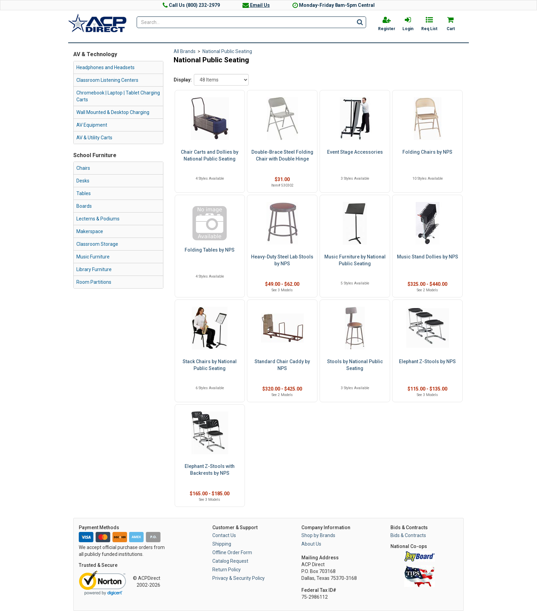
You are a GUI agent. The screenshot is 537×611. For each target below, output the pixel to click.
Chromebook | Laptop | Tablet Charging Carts (118, 96)
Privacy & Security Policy (238, 578)
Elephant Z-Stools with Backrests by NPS (210, 469)
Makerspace (89, 231)
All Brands (185, 51)
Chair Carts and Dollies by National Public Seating (209, 155)
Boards (84, 206)
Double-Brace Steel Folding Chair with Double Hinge (282, 155)
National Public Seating (227, 51)
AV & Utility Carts (94, 137)
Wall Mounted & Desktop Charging (112, 112)
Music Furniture (93, 256)
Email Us (256, 5)
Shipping (221, 544)
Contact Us (224, 535)
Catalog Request (230, 561)
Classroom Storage (97, 244)
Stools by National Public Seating (355, 365)
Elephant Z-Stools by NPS (427, 361)
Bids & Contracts (408, 535)
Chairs (83, 168)
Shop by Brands (318, 535)
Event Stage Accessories (355, 152)
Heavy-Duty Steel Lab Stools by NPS (282, 260)
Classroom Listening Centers (107, 80)
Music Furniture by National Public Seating (355, 260)
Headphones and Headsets (105, 67)
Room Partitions (93, 282)
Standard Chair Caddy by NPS (282, 365)
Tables (83, 193)
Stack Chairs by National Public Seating (210, 365)
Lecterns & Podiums (98, 218)
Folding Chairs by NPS (427, 152)
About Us (311, 544)
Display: (183, 79)
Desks (82, 180)
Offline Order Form (232, 552)
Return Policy (226, 569)
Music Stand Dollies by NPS (427, 256)
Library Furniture (94, 269)
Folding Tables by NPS (210, 250)
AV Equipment (91, 125)
